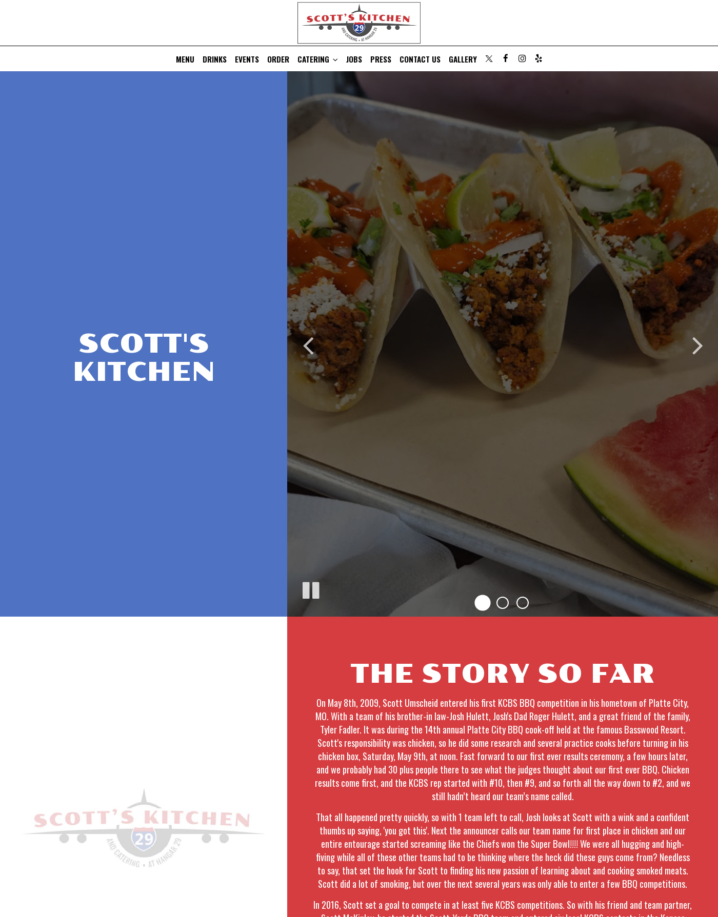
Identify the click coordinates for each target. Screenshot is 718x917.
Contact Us (420, 59)
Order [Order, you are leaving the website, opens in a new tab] (278, 59)
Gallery (463, 59)
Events (247, 59)
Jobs (354, 59)
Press (380, 59)
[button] (482, 603)
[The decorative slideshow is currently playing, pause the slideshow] (310, 588)
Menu (185, 59)
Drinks (215, 59)
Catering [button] (317, 59)
